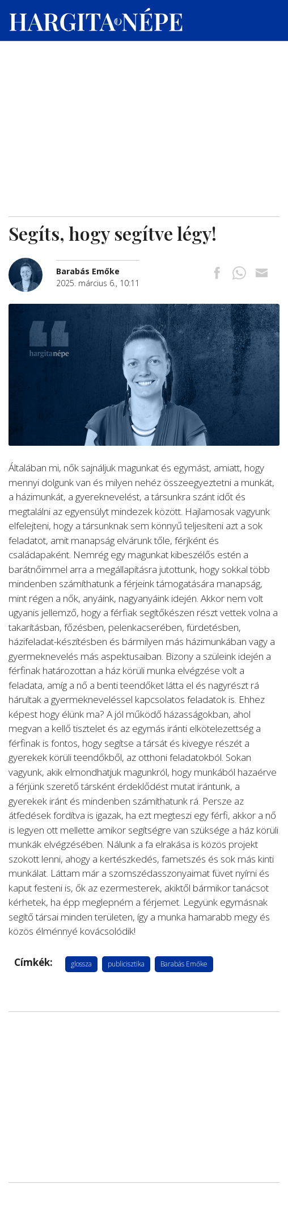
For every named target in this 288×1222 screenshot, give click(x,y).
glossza (81, 964)
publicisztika (126, 964)
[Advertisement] (144, 131)
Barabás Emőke (183, 964)
